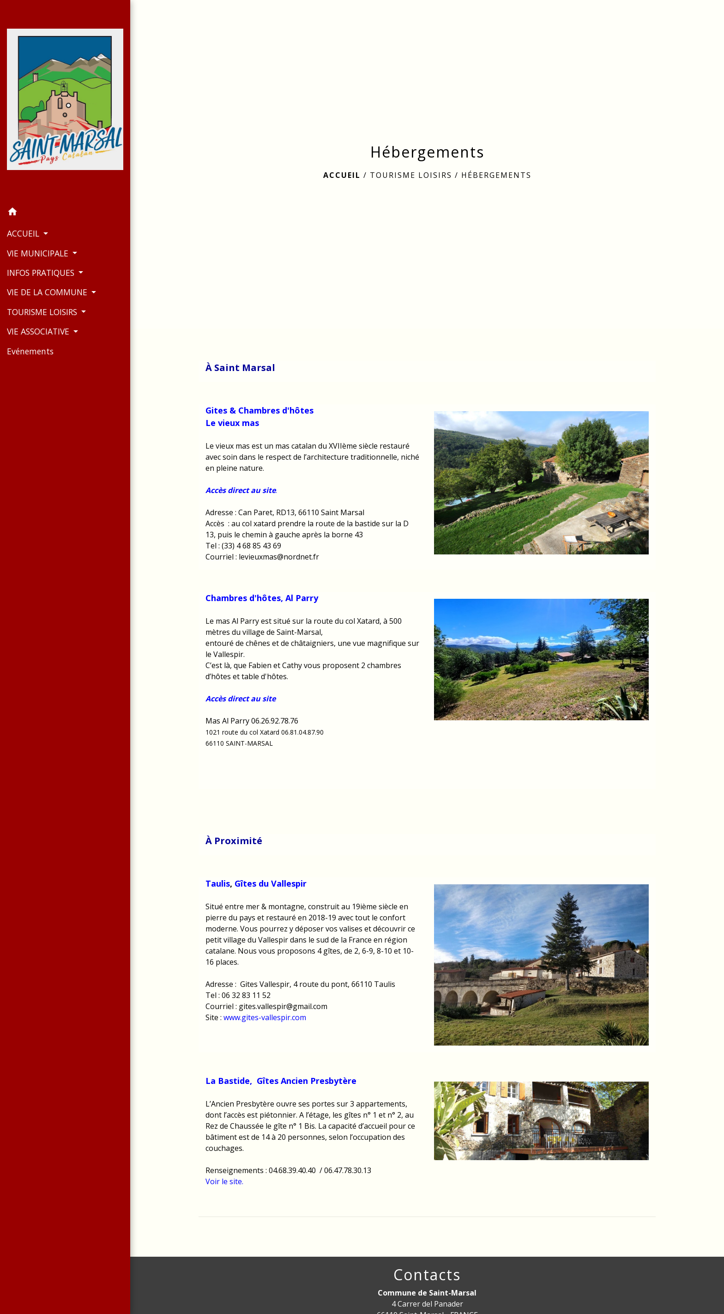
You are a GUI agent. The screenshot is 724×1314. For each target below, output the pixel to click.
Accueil (342, 175)
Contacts (427, 1275)
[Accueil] (65, 101)
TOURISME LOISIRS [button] (43, 311)
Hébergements (496, 175)
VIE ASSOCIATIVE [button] (39, 331)
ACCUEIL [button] (24, 233)
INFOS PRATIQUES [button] (42, 272)
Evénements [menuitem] (30, 351)
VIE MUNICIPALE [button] (39, 253)
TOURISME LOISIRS (411, 175)
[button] (65, 213)
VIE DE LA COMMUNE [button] (48, 292)
